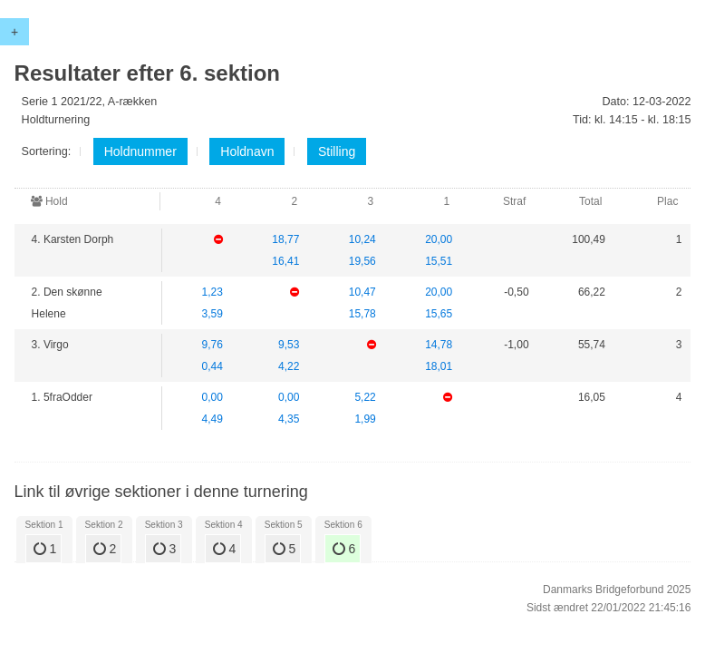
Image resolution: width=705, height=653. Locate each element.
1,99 (364, 419)
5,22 (364, 397)
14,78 (438, 344)
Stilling (336, 151)
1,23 (212, 292)
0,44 (212, 366)
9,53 (288, 344)
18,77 (285, 239)
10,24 (362, 239)
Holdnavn (247, 151)
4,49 (212, 419)
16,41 (285, 261)
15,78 (362, 313)
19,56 (362, 261)
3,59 (212, 313)
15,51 (438, 261)
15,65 (438, 313)
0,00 (212, 397)
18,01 (438, 366)
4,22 (288, 366)
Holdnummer (140, 151)
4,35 (288, 419)
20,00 (438, 239)
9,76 (212, 344)
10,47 (362, 292)
